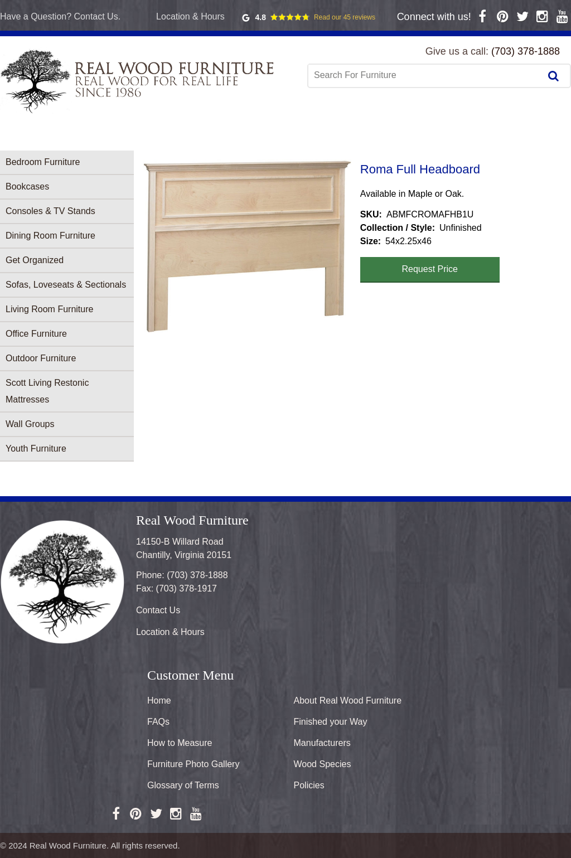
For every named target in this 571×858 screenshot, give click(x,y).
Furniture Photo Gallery (193, 764)
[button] (247, 246)
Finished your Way (330, 721)
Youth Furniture (36, 448)
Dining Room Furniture (50, 235)
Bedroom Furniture (43, 162)
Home (159, 700)
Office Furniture (36, 333)
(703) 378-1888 (525, 51)
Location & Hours (190, 16)
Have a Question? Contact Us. (60, 16)
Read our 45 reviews (344, 17)
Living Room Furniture (49, 309)
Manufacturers (322, 743)
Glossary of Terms (183, 785)
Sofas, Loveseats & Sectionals (66, 284)
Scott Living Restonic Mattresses (47, 391)
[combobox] (425, 75)
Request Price (430, 269)
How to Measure (179, 743)
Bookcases (27, 186)
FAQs (158, 721)
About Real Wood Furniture (348, 700)
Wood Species (322, 764)
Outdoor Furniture (41, 358)
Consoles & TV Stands (50, 211)
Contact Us (158, 610)
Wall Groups (30, 424)
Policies (309, 785)
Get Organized (35, 260)
